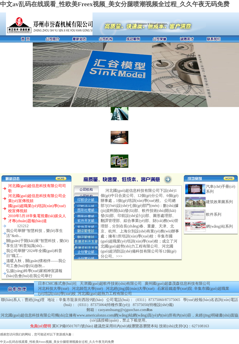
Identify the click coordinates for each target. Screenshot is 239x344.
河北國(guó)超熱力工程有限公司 (105, 293)
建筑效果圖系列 (219, 202)
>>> (119, 256)
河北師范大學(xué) (87, 288)
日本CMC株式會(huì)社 (57, 283)
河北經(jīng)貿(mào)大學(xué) (130, 288)
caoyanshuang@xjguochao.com (122, 310)
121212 (22, 226)
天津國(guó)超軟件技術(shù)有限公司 (111, 283)
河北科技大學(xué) (53, 288)
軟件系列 (213, 214)
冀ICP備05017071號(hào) (72, 326)
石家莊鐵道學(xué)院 (174, 288)
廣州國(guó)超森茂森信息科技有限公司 (177, 283)
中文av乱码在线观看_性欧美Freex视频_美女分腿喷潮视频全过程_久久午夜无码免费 (114, 4)
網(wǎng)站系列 (219, 226)
